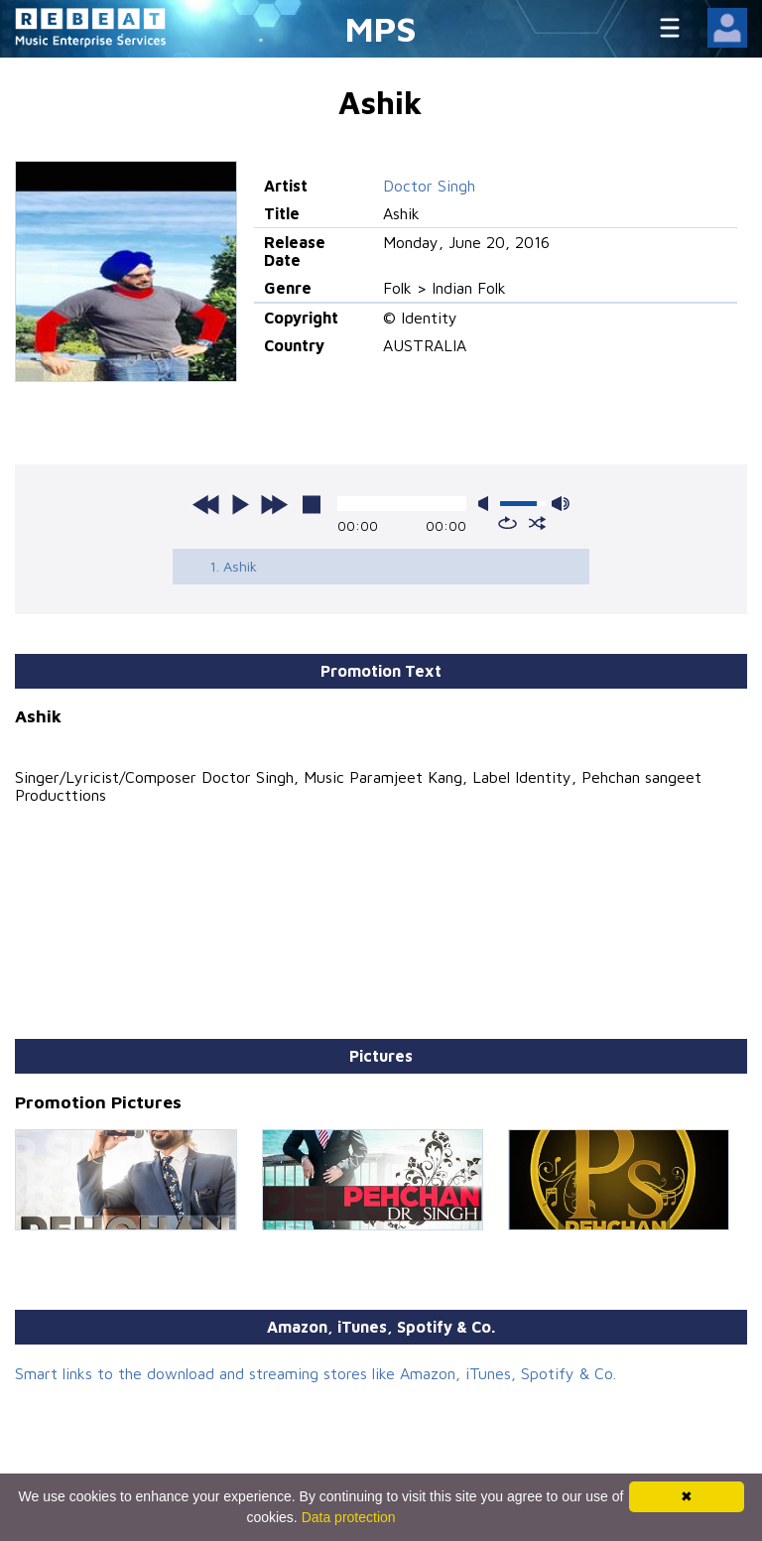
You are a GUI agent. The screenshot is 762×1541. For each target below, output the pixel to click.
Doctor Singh (429, 185)
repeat (507, 523)
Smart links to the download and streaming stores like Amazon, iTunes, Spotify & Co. (315, 1373)
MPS (381, 28)
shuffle (537, 523)
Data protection (349, 1517)
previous (206, 504)
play (240, 504)
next (274, 504)
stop (311, 504)
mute (487, 503)
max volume (561, 503)
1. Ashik (233, 566)
